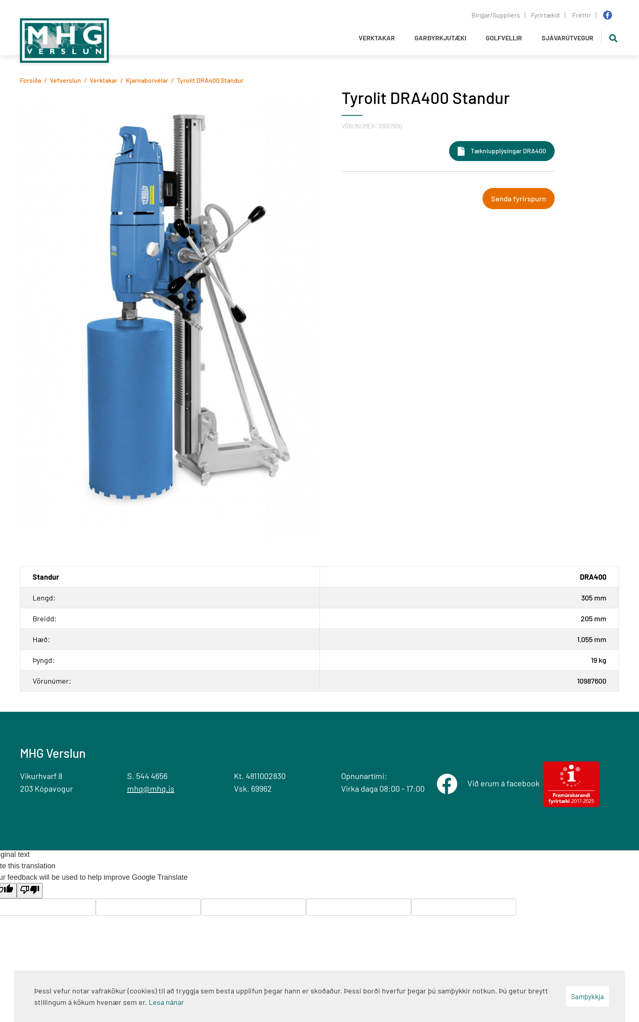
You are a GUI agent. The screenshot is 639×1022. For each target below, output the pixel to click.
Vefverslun (65, 80)
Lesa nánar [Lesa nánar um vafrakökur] (166, 1002)
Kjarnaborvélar (147, 80)
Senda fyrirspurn (518, 198)
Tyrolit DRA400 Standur (210, 80)
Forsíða (30, 80)
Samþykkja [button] (587, 996)
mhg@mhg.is (150, 788)
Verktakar (103, 80)
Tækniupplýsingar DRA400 (508, 151)
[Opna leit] (613, 37)
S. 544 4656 (147, 776)
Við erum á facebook (505, 783)
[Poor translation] (30, 890)
